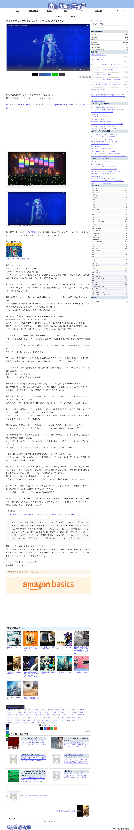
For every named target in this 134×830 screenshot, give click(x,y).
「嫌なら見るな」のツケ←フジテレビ (101, 119)
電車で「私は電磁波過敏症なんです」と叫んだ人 (104, 107)
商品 (20, 709)
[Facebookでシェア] (44, 74)
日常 (59, 714)
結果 (37, 722)
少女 (73, 709)
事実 (54, 712)
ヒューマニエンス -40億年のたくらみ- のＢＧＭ (103, 151)
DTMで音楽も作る (33, 232)
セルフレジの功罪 (96, 146)
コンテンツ (10, 717)
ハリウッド (49, 709)
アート (80, 720)
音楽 (22, 707)
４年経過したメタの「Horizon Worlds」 (101, 149)
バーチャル (45, 722)
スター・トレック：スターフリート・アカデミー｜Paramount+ (108, 65)
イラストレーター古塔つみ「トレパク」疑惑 (103, 126)
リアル (43, 717)
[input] (109, 28)
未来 (22, 714)
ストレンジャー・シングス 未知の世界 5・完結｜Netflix (106, 79)
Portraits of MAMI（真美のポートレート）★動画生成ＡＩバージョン (109, 84)
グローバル (81, 709)
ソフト (41, 714)
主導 (62, 720)
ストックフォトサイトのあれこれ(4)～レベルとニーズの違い (107, 124)
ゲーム (40, 720)
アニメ (36, 717)
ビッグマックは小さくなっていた (100, 116)
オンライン (10, 720)
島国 (16, 714)
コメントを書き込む (48, 821)
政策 (68, 709)
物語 (30, 717)
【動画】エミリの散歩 (97, 60)
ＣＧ (46, 720)
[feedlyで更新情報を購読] (51, 728)
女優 (14, 712)
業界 (34, 720)
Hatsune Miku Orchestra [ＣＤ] (19, 259)
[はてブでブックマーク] (48, 74)
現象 (42, 709)
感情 (8, 712)
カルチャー (72, 714)
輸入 (62, 717)
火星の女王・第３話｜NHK (98, 89)
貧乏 (19, 712)
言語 (17, 717)
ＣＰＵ (24, 717)
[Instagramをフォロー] (45, 728)
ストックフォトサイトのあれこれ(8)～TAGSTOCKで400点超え (108, 109)
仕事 (36, 709)
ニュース (25, 722)
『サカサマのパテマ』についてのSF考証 (102, 112)
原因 (56, 709)
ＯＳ (62, 709)
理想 (68, 717)
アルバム (29, 714)
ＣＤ (68, 712)
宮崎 (53, 714)
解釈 (73, 717)
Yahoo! (81, 712)
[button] (55, 74)
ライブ (30, 709)
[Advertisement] (42, 85)
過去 (41, 712)
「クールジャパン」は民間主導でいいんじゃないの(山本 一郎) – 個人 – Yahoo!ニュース (41, 515)
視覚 (47, 714)
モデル (74, 712)
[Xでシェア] (41, 74)
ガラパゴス (10, 722)
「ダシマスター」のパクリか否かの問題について (104, 134)
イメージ (53, 722)
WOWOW (81, 714)
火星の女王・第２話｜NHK (98, 101)
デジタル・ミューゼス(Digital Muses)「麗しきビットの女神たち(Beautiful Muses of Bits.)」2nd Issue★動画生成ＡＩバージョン (108, 95)
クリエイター (54, 720)
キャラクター (33, 712)
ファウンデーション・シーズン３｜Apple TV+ (103, 69)
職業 (25, 712)
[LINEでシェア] (52, 74)
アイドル (55, 717)
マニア (18, 722)
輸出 (23, 720)
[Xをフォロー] (41, 728)
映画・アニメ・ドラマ (13, 707)
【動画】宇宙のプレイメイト (98, 55)
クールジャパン (11, 709)
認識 (35, 714)
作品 (68, 720)
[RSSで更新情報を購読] (55, 728)
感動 (32, 722)
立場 (73, 720)
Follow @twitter (98, 21)
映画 (79, 717)
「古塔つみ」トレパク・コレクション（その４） (104, 128)
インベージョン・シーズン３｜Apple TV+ (102, 74)
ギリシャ (9, 714)
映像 (17, 720)
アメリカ (48, 712)
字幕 (49, 717)
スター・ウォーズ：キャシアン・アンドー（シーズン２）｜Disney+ (109, 156)
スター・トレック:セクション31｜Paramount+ (103, 136)
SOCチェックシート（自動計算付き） (101, 121)
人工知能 (61, 712)
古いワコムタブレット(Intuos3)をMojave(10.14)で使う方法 (106, 153)
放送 (28, 720)
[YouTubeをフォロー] (48, 728)
